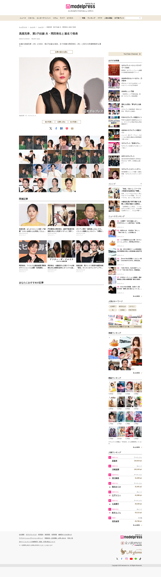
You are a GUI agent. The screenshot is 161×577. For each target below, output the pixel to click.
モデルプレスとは (31, 534)
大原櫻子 (112, 306)
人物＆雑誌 (108, 18)
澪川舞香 (115, 478)
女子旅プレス (119, 18)
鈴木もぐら (116, 513)
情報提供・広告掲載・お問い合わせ (55, 538)
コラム (55, 18)
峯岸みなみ (122, 306)
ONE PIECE (132, 310)
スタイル (31, 18)
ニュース (23, 18)
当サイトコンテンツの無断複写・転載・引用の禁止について (37, 541)
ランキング (91, 18)
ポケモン (132, 306)
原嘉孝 (114, 461)
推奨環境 (47, 534)
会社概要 (21, 534)
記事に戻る (61, 122)
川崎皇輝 (115, 469)
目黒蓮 (122, 310)
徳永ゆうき (116, 487)
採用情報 (54, 534)
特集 (83, 18)
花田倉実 (115, 521)
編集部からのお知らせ (65, 534)
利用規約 (40, 534)
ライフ (62, 18)
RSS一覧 (70, 538)
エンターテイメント (44, 18)
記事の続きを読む (61, 52)
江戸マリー (116, 495)
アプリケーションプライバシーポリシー (31, 538)
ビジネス (70, 18)
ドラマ (99, 18)
